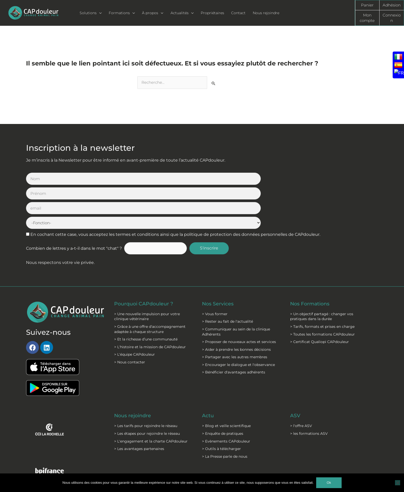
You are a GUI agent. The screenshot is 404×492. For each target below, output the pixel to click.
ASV (295, 372)
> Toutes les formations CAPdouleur (322, 290)
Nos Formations (311, 260)
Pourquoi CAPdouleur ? (145, 260)
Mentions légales (146, 466)
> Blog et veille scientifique (226, 382)
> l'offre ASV (301, 382)
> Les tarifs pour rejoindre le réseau (145, 382)
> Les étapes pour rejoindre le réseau (147, 389)
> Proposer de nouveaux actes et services (239, 297)
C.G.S (187, 466)
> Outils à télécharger (221, 405)
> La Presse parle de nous (224, 412)
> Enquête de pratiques (222, 389)
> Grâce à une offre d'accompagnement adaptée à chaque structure (150, 285)
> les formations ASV (309, 389)
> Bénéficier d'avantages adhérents (233, 328)
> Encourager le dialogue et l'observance (238, 320)
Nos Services (218, 260)
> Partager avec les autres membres (234, 313)
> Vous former (215, 270)
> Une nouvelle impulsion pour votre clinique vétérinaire (147, 272)
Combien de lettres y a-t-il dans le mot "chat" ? (74, 204)
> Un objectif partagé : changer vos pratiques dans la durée (321, 272)
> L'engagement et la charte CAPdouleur (151, 397)
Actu (208, 372)
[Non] (397, 482)
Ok (329, 483)
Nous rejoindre (133, 372)
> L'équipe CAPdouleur (134, 310)
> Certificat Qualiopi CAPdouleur (319, 297)
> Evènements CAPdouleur (226, 397)
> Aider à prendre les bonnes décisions (236, 305)
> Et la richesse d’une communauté (146, 295)
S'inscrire (212, 204)
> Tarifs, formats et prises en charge (322, 282)
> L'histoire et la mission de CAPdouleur (150, 303)
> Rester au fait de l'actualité (227, 277)
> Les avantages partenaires (139, 405)
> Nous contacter (129, 318)
